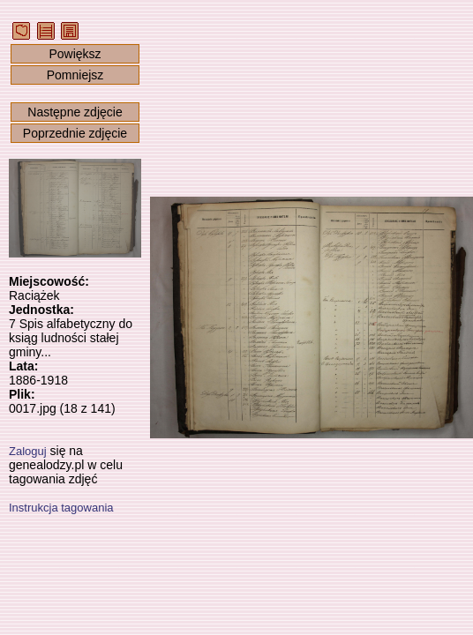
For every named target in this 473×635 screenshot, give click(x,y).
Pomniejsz (75, 75)
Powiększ (75, 54)
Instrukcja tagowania (61, 507)
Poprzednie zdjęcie (75, 133)
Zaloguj (28, 451)
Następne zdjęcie (74, 112)
